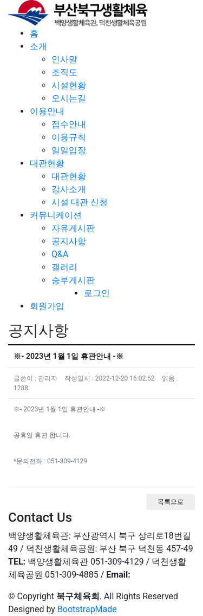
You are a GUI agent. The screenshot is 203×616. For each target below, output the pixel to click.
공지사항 (68, 241)
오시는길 (68, 98)
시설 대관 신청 (79, 202)
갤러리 (64, 267)
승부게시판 (73, 280)
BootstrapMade (87, 609)
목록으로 (171, 502)
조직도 (64, 72)
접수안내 (68, 124)
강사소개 (68, 189)
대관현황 (47, 163)
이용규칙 (68, 137)
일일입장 (68, 150)
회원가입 (47, 306)
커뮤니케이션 (56, 215)
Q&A (59, 254)
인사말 (64, 59)
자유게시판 (73, 228)
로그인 (97, 293)
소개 (38, 46)
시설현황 (68, 85)
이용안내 (47, 111)
